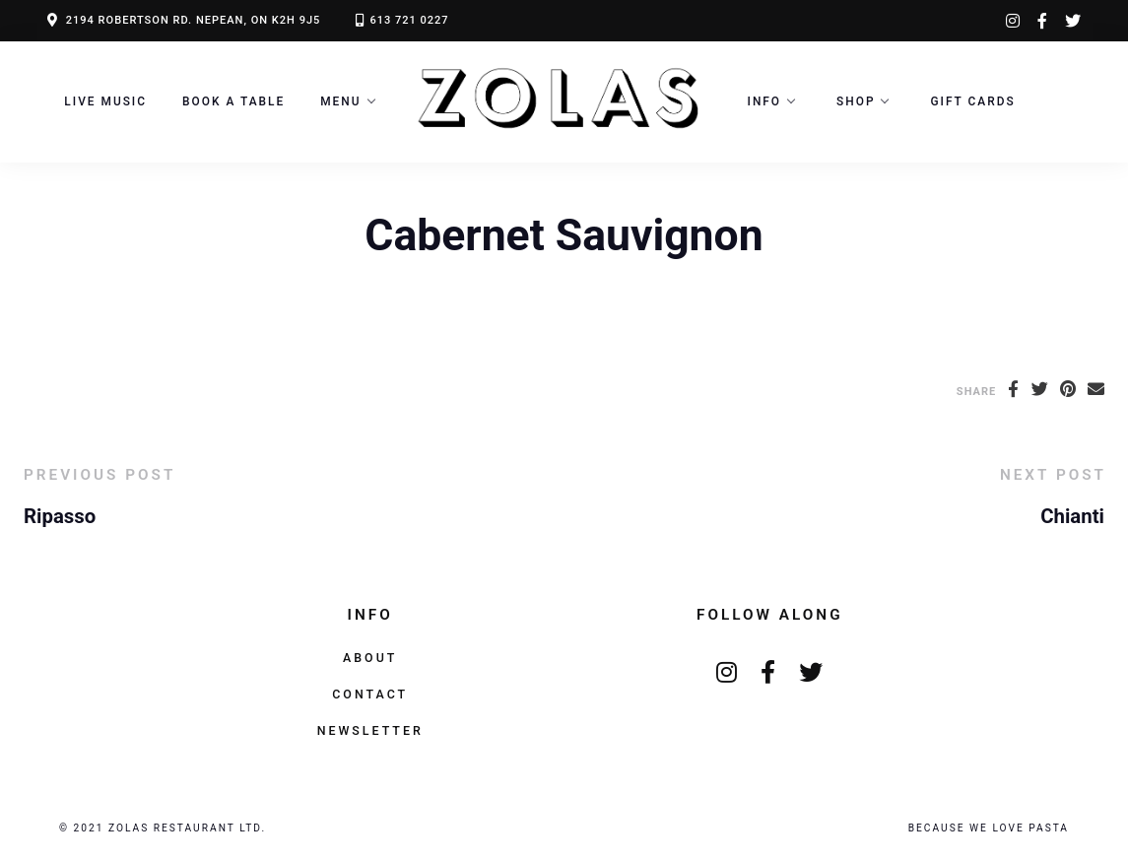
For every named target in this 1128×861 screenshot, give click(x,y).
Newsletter (370, 730)
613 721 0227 (408, 20)
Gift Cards (972, 101)
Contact (370, 694)
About (370, 657)
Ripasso (60, 516)
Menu (340, 101)
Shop (855, 101)
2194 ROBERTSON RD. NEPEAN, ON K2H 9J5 (193, 20)
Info (765, 101)
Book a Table (233, 101)
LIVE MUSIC (105, 101)
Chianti (1072, 516)
